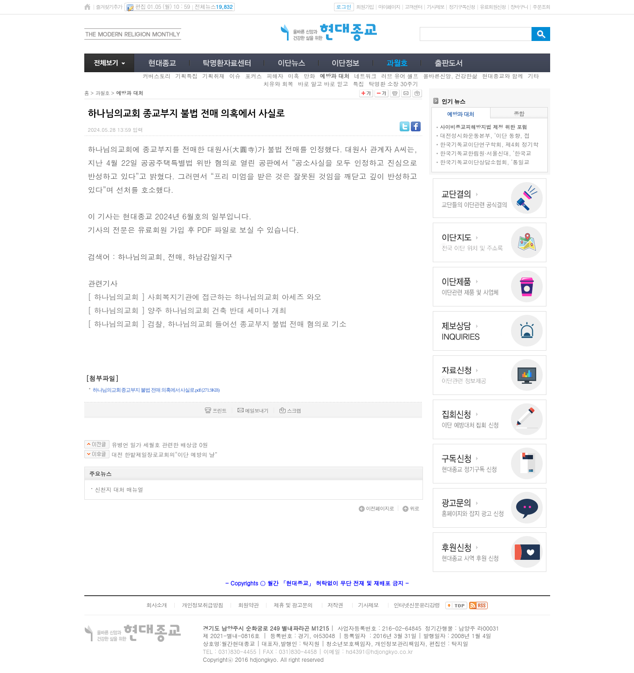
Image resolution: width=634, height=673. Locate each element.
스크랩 (290, 410)
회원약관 (248, 605)
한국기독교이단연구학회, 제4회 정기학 (489, 144)
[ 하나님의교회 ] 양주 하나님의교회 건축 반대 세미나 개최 (187, 310)
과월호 (102, 92)
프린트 (215, 410)
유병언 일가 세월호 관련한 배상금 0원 (160, 445)
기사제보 (435, 6)
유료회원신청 (493, 6)
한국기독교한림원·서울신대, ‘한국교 (486, 153)
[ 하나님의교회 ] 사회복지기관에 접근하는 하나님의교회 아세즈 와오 (204, 297)
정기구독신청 (462, 6)
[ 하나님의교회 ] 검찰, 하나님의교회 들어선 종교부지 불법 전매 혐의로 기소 (217, 324)
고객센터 (413, 6)
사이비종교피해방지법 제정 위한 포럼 (483, 126)
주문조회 (541, 6)
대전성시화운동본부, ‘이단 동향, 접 (485, 135)
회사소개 (156, 605)
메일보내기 (253, 410)
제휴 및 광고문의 (292, 605)
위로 (410, 508)
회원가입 (365, 6)
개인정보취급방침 (202, 605)
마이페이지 (389, 6)
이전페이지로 (376, 508)
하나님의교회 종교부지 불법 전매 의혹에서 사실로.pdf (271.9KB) (156, 390)
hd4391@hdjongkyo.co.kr (379, 651)
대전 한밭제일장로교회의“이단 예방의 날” (165, 454)
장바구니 (519, 6)
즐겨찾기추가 (109, 6)
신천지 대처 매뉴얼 (119, 489)
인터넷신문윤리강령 (417, 605)
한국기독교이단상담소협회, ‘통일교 (485, 162)
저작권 (335, 605)
